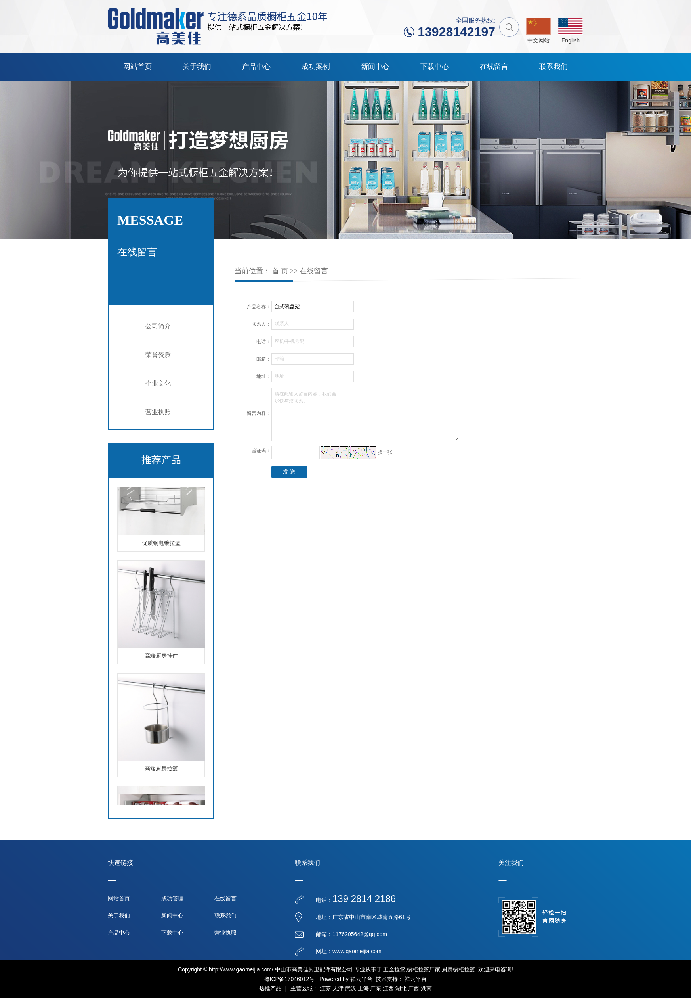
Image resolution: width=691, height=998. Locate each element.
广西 (413, 988)
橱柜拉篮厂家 (423, 969)
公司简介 (158, 326)
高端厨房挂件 (161, 657)
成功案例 (316, 67)
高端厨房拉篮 (161, 770)
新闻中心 (375, 67)
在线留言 (494, 67)
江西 (388, 988)
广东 (375, 988)
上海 (363, 988)
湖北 (401, 988)
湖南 (426, 988)
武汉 (350, 988)
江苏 (325, 988)
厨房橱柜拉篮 (458, 969)
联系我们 (553, 67)
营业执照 (158, 412)
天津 (338, 988)
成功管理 (172, 898)
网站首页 (137, 67)
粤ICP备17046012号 (289, 979)
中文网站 (538, 40)
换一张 (385, 452)
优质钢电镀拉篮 (161, 544)
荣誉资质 (158, 354)
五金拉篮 (394, 969)
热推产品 (270, 988)
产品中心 (256, 67)
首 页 (280, 271)
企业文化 (158, 383)
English (570, 40)
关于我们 (197, 67)
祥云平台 (361, 979)
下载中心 (434, 67)
